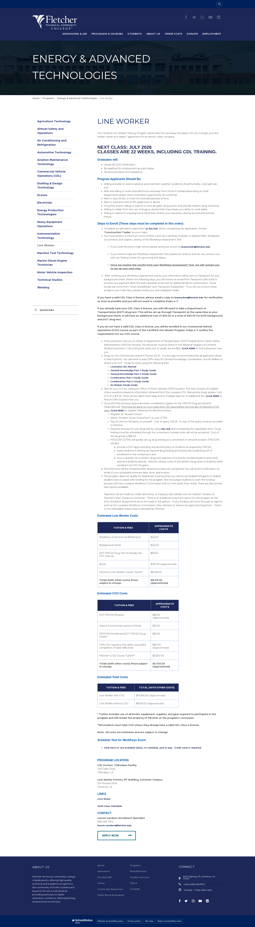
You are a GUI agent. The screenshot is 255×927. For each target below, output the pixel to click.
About (100, 864)
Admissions (103, 870)
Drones (42, 195)
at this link (151, 228)
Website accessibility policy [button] (110, 920)
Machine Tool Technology (55, 253)
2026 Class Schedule (110, 805)
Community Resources (110, 888)
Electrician (44, 202)
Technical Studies (49, 279)
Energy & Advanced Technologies (77, 98)
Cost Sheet (104, 798)
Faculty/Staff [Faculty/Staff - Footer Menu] (104, 876)
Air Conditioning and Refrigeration (52, 142)
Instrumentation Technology (48, 235)
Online (101, 882)
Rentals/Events (138, 870)
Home (36, 98)
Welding (43, 287)
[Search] (219, 4)
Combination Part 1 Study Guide (130, 377)
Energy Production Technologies (50, 212)
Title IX (133, 882)
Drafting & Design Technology (49, 185)
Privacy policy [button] (134, 920)
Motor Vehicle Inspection (54, 272)
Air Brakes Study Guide (124, 384)
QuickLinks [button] (47, 309)
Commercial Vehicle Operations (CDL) (51, 173)
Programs (48, 98)
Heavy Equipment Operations (49, 224)
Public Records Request (110, 894)
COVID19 (135, 888)
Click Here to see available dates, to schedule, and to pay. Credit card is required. (155, 747)
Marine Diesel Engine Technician (52, 262)
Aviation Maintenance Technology (52, 162)
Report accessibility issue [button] (169, 920)
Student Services (139, 876)
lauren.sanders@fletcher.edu (115, 824)
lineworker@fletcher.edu (196, 246)
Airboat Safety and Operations (50, 131)
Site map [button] (149, 920)
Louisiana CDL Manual (124, 366)
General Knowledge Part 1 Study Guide (134, 370)
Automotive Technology (54, 152)
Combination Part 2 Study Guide (130, 381)
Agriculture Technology (54, 121)
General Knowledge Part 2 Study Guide (134, 373)
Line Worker (45, 245)
